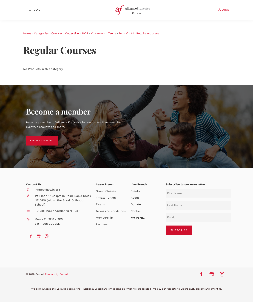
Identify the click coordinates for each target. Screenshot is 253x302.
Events (135, 191)
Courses (56, 33)
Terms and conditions (111, 211)
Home (27, 33)
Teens (112, 33)
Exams (100, 204)
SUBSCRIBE (178, 230)
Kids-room (98, 33)
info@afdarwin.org (47, 189)
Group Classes (106, 191)
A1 (132, 33)
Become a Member (38, 137)
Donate (136, 204)
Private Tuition (106, 197)
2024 (84, 33)
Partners (102, 224)
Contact (136, 211)
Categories (41, 33)
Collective (72, 33)
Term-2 (123, 33)
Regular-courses (147, 33)
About (135, 197)
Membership (104, 217)
